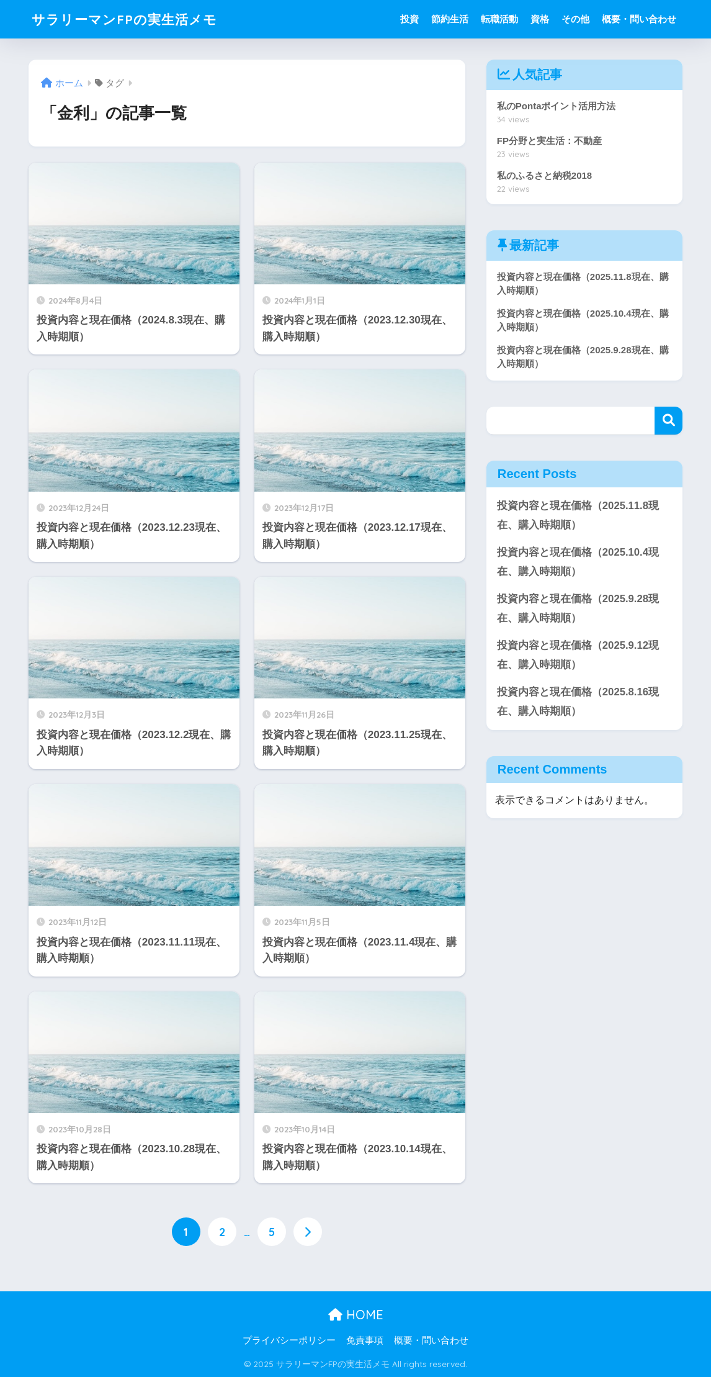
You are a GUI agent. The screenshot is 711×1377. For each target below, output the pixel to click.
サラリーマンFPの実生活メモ (132, 19)
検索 (668, 421)
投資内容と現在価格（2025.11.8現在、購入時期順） (578, 515)
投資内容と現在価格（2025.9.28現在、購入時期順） (578, 609)
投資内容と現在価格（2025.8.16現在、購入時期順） (578, 703)
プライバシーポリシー (289, 1341)
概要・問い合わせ (639, 19)
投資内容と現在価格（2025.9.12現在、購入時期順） (578, 656)
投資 (409, 19)
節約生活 (449, 19)
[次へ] (307, 1231)
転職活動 (499, 19)
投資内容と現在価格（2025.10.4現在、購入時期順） (578, 563)
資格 (539, 19)
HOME (355, 1314)
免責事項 (364, 1341)
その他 (575, 19)
